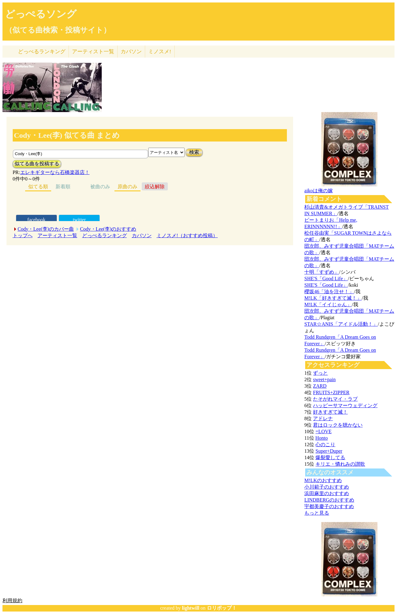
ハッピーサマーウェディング (345, 405)
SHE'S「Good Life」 (326, 278)
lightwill (190, 608)
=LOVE (323, 431)
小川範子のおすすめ (326, 487)
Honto (321, 438)
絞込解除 (155, 186)
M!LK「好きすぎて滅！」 (333, 298)
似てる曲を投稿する (37, 163)
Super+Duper (328, 451)
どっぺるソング (41, 14)
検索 (194, 152)
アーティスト (93, 51)
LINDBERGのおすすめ (329, 500)
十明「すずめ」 (321, 272)
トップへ (23, 235)
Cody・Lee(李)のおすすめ (108, 229)
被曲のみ (100, 186)
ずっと (320, 373)
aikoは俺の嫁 (318, 190)
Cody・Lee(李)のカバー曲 (46, 229)
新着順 (63, 186)
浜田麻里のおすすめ (326, 493)
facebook (36, 219)
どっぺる (41, 51)
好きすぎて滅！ (330, 412)
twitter (79, 219)
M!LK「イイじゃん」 (328, 304)
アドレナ (323, 418)
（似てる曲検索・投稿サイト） (58, 30)
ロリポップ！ (222, 608)
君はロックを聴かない (338, 425)
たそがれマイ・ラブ (335, 399)
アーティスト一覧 (57, 235)
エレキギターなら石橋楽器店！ (55, 172)
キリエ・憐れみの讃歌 (340, 464)
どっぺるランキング (104, 235)
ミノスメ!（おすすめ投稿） (187, 235)
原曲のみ (127, 186)
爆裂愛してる (330, 457)
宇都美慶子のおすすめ (329, 506)
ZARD (320, 386)
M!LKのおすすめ (323, 480)
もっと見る (316, 513)
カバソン (131, 51)
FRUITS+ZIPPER (331, 392)
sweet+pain (324, 379)
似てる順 (38, 186)
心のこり (325, 444)
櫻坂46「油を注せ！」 (329, 291)
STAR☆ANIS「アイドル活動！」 (341, 324)
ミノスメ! (159, 51)
